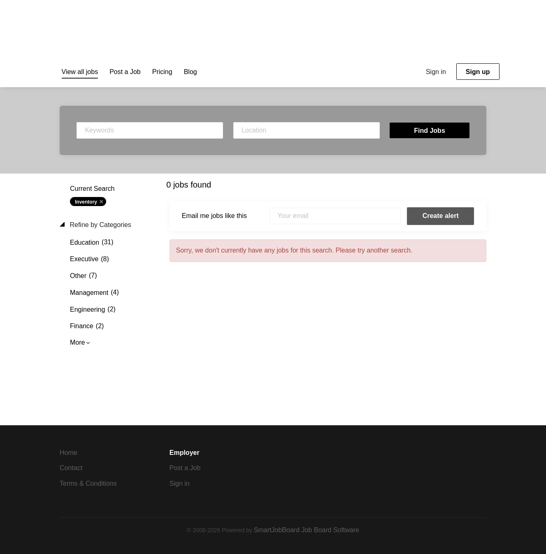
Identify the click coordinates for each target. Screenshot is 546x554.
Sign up (478, 71)
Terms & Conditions (88, 483)
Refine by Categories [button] (99, 224)
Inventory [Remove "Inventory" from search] (86, 202)
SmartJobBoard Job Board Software (306, 529)
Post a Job (185, 467)
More (77, 342)
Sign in (436, 71)
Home (68, 452)
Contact (71, 467)
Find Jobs (429, 130)
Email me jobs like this (214, 215)
